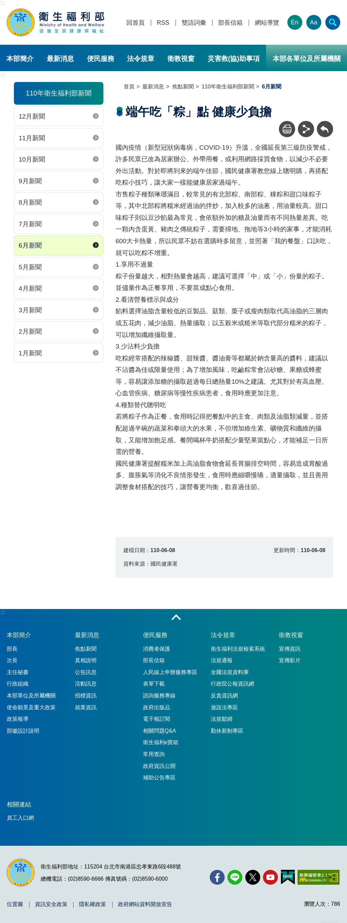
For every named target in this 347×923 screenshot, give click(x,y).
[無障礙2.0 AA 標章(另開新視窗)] (318, 877)
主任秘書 (17, 672)
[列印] (287, 129)
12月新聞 (32, 116)
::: (3, 3)
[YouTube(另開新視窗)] (270, 877)
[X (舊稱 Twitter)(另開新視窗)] (252, 877)
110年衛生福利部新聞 (228, 86)
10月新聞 (32, 159)
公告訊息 (86, 672)
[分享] (306, 129)
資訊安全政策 (51, 904)
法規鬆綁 (221, 719)
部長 (12, 649)
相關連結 (19, 804)
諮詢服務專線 (159, 695)
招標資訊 (86, 695)
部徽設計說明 (23, 731)
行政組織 (17, 684)
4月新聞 (30, 288)
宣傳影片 (290, 660)
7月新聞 (30, 224)
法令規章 (140, 58)
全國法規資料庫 (230, 672)
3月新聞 (30, 310)
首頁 (129, 86)
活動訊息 (86, 684)
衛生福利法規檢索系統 (238, 649)
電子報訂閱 (156, 719)
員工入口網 (20, 818)
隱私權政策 (92, 904)
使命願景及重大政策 (31, 707)
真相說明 (86, 660)
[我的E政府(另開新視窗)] (288, 877)
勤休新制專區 (227, 731)
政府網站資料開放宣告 (145, 904)
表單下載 (154, 684)
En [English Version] (295, 22)
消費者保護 (156, 649)
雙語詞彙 (194, 23)
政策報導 (17, 719)
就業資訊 (86, 707)
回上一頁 (325, 124)
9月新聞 (30, 181)
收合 (176, 617)
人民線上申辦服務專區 (170, 672)
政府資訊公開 (159, 766)
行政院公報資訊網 (232, 684)
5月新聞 (30, 267)
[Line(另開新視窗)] (234, 877)
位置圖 (15, 904)
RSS (163, 23)
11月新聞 (32, 138)
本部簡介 (20, 58)
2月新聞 (30, 331)
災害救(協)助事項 (234, 58)
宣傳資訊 (290, 649)
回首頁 (135, 23)
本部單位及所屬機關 (31, 695)
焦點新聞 (183, 86)
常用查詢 (154, 754)
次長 (12, 660)
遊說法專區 (224, 707)
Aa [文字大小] (314, 22)
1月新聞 (30, 353)
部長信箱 (230, 23)
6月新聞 (30, 245)
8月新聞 (30, 202)
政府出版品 (156, 707)
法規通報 (221, 660)
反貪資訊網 (224, 695)
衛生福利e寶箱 (161, 742)
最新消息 (60, 58)
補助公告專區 (159, 777)
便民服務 (100, 58)
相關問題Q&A (159, 731)
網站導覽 (267, 23)
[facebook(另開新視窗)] (217, 877)
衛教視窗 (181, 58)
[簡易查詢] (332, 22)
